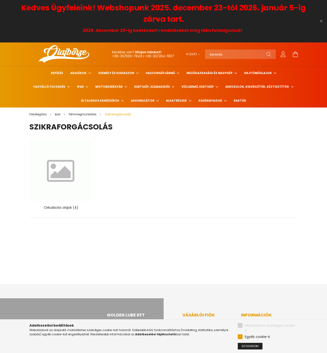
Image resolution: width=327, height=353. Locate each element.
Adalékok (78, 73)
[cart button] (295, 54)
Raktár (240, 101)
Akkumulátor (143, 101)
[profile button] (283, 54)
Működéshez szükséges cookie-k (271, 328)
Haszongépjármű (161, 73)
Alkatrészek (177, 101)
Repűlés (57, 73)
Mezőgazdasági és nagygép (209, 73)
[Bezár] (321, 21)
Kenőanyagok (210, 101)
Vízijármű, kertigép (198, 87)
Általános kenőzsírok (100, 101)
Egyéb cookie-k (257, 336)
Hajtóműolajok (258, 73)
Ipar (81, 87)
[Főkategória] (38, 114)
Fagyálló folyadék (49, 87)
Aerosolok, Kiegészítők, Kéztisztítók (257, 87)
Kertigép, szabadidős (152, 87)
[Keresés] (240, 54)
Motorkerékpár (109, 87)
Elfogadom (250, 346)
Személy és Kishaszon (116, 73)
